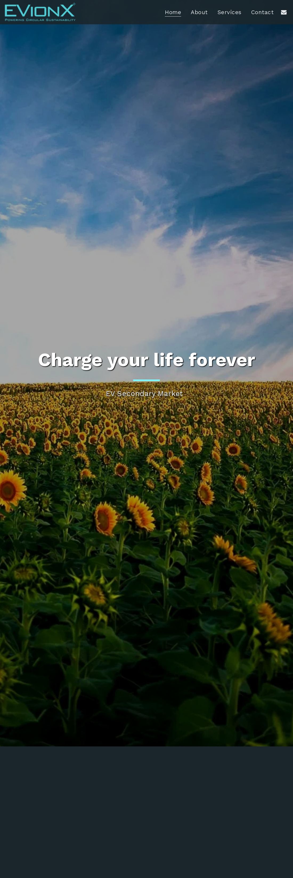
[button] (284, 12)
